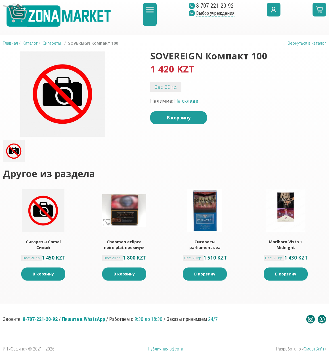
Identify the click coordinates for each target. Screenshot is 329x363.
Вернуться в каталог (307, 43)
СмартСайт (314, 349)
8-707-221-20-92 (40, 319)
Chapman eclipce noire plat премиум (124, 244)
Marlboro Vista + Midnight (286, 244)
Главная (10, 43)
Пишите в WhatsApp (83, 319)
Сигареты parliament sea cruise (205, 244)
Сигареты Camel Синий (43, 244)
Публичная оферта (165, 349)
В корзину (178, 118)
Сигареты (52, 43)
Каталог (30, 43)
